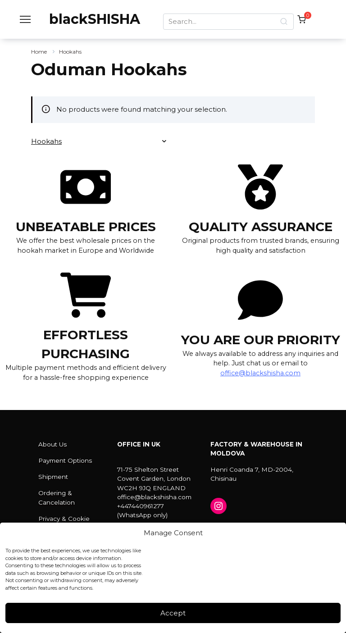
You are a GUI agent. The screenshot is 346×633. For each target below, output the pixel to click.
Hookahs (70, 51)
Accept (173, 613)
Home (39, 51)
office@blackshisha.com (260, 373)
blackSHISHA (94, 19)
